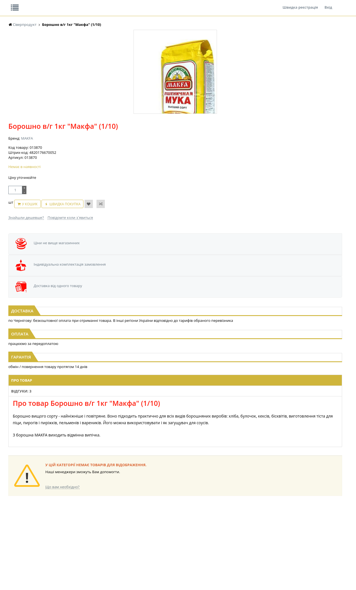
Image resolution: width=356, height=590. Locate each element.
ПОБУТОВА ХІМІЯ (255, 542)
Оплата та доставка (128, 58)
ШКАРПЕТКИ (252, 536)
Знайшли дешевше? (146, 151)
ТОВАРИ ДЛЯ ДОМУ (211, 547)
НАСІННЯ (109, 510)
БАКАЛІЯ (62, 542)
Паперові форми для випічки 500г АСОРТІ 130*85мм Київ (64, 253)
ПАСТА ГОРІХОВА (22, 521)
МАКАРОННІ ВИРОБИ (165, 526)
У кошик (171, 141)
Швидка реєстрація (300, 3)
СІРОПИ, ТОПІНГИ (162, 510)
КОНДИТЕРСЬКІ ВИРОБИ (121, 547)
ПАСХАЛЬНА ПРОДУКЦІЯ (214, 510)
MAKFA (147, 89)
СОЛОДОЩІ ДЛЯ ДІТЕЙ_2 (215, 531)
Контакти (101, 3)
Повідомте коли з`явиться (189, 151)
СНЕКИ (13, 542)
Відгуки (47, 3)
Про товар (100, 326)
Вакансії (73, 3)
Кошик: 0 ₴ (308, 58)
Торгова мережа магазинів (175, 412)
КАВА (59, 536)
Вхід (328, 3)
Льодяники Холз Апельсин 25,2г (291, 250)
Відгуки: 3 (127, 326)
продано (15, 526)
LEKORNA (62, 547)
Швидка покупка (206, 141)
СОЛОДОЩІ (204, 526)
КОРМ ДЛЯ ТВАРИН (163, 521)
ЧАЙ (58, 531)
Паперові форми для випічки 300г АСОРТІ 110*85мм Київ (178, 253)
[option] (64, 128)
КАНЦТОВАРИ (253, 531)
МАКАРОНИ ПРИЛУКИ (26, 515)
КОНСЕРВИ (157, 515)
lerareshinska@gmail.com (54, 577)
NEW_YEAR (16, 510)
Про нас (21, 3)
